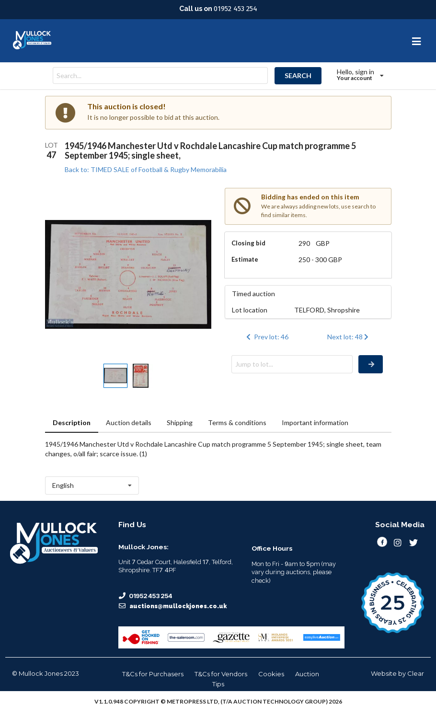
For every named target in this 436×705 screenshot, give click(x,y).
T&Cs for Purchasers (153, 674)
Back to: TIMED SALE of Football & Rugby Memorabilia (146, 169)
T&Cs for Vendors (221, 674)
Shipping (180, 422)
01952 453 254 (235, 8)
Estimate (244, 259)
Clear (415, 673)
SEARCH (298, 75)
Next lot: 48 (349, 337)
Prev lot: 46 (266, 337)
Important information (315, 422)
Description (72, 422)
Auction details (128, 422)
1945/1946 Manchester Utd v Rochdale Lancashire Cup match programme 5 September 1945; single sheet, (210, 150)
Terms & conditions (237, 422)
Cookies (271, 674)
